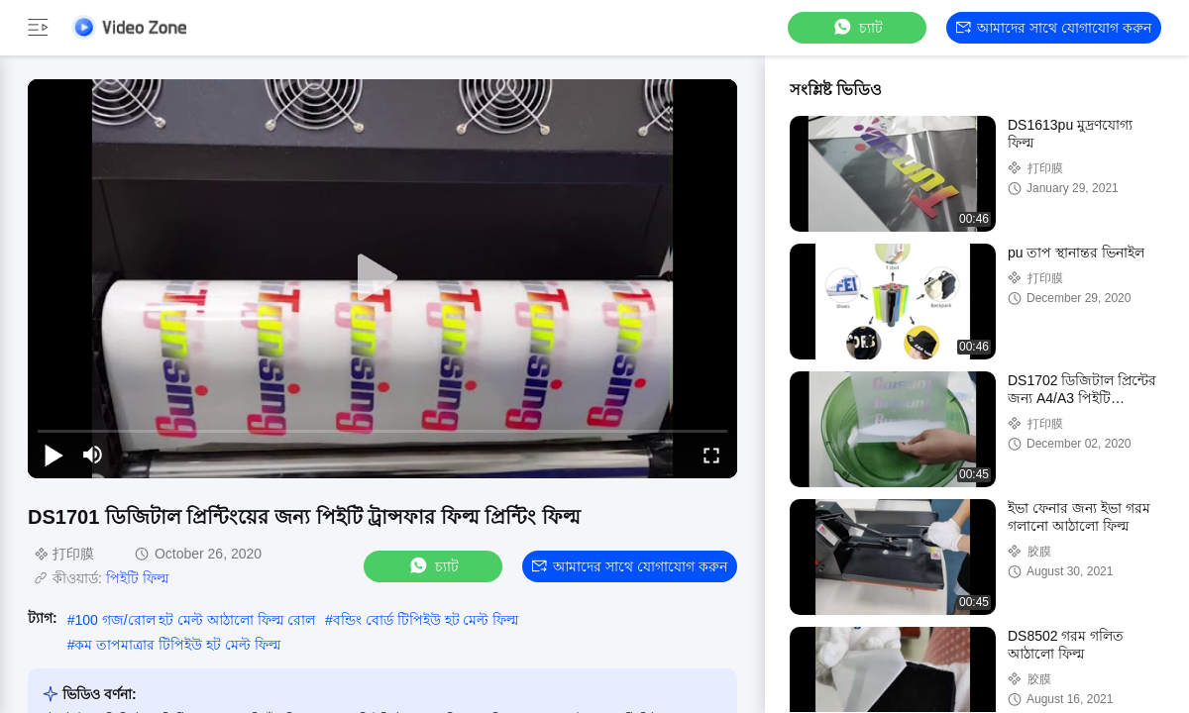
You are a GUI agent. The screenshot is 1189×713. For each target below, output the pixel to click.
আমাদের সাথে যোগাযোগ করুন (1053, 28)
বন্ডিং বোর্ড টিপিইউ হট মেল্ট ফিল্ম (425, 620)
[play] (382, 278)
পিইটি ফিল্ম (137, 578)
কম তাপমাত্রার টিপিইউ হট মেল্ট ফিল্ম (176, 645)
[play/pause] (53, 454)
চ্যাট (857, 27)
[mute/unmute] (93, 454)
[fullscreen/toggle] (711, 454)
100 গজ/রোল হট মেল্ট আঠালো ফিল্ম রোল (194, 620)
